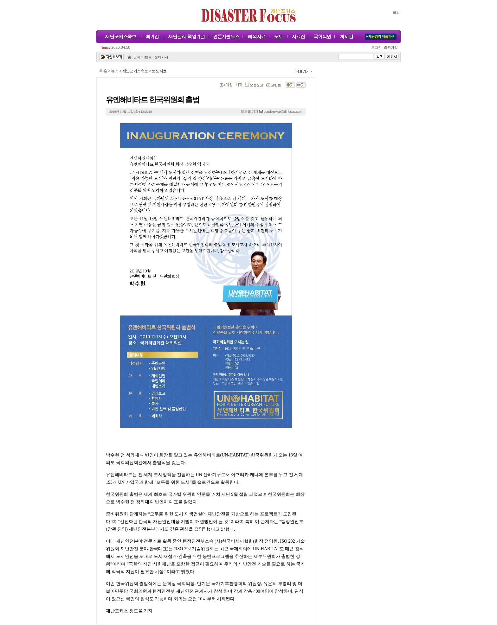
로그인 (377, 47)
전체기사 (161, 57)
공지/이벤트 (142, 57)
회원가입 (390, 47)
